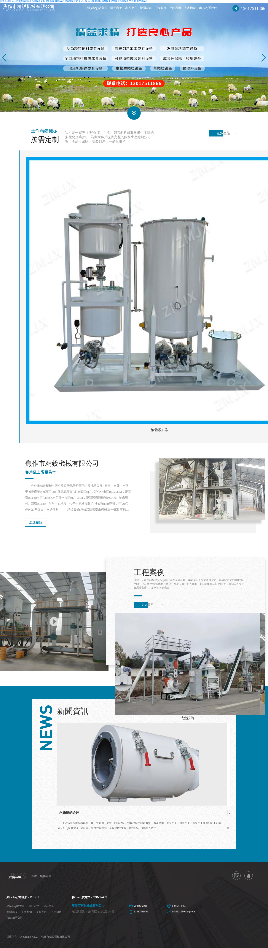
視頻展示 (175, 7)
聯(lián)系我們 (208, 7)
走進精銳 (35, 522)
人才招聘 (190, 7)
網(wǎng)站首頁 (97, 7)
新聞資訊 (146, 7)
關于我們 (116, 7)
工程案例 (160, 7)
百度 (34, 876)
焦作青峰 (46, 876)
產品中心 (131, 7)
